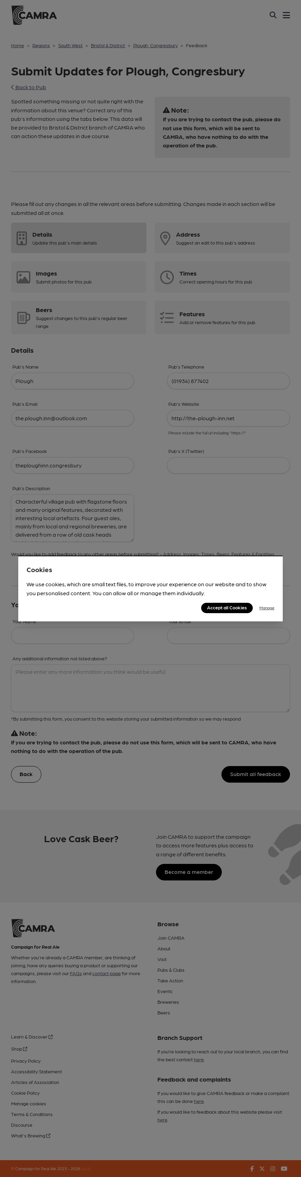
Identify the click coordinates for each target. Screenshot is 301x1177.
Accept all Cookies (227, 607)
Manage (266, 607)
